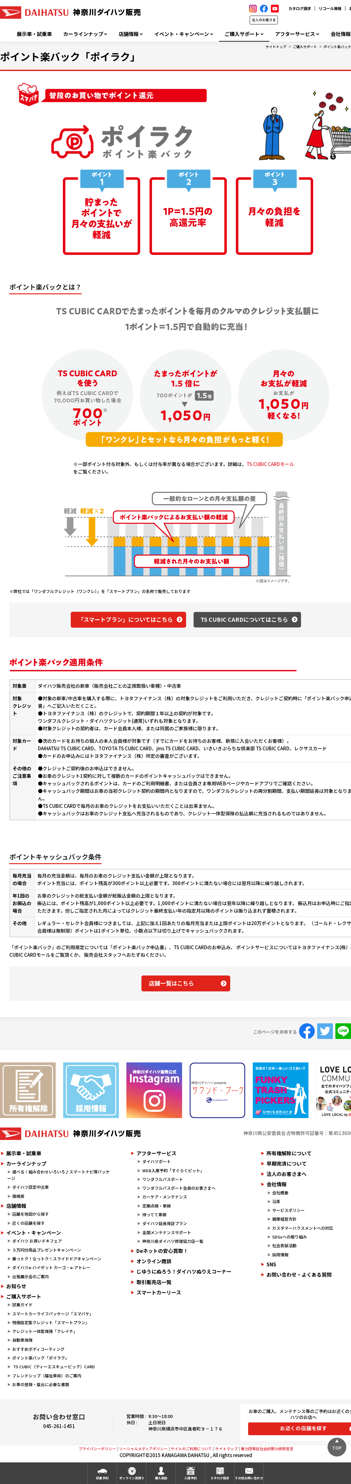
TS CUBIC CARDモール (270, 464)
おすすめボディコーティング (38, 1349)
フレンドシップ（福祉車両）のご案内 (46, 1376)
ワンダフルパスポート (162, 1179)
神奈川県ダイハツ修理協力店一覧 (172, 1241)
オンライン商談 (153, 1261)
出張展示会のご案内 (30, 1276)
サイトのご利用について (191, 1448)
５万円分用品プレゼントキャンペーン (46, 1250)
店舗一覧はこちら (171, 983)
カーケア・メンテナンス (164, 1197)
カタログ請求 (299, 8)
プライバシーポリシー (97, 1448)
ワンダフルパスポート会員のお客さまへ (179, 1188)
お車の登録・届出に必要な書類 (40, 1384)
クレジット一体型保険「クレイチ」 (44, 1331)
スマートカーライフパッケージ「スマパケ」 (53, 1314)
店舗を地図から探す (30, 1214)
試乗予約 (102, 1478)
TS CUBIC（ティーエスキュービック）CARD (53, 1367)
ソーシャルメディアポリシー (143, 1448)
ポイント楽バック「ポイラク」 (40, 1358)
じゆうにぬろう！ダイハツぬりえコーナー (183, 1271)
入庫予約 (190, 1478)
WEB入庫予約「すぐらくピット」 (173, 1170)
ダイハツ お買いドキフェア (37, 1241)
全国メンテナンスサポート (166, 1232)
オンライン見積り (131, 1478)
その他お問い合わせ (249, 1478)
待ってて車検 (154, 1215)
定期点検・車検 (156, 1206)
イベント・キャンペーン (181, 34)
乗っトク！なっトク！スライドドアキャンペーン (56, 1259)
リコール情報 (330, 8)
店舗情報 (129, 34)
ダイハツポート (156, 1161)
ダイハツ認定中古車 (30, 1187)
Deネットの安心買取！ (162, 1250)
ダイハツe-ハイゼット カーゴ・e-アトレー (51, 1267)
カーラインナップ (83, 34)
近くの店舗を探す (28, 1223)
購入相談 (161, 1478)
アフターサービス (295, 34)
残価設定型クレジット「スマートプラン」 (50, 1322)
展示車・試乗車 (34, 34)
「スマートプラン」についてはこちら (125, 619)
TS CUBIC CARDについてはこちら (244, 619)
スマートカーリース (158, 1292)
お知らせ (16, 1286)
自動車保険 (22, 1340)
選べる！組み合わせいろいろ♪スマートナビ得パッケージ (58, 1175)
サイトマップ (226, 1448)
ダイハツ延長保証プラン (164, 1223)
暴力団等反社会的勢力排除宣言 (267, 1448)
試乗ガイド (22, 1305)
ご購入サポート (242, 34)
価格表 (18, 1196)
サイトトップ (276, 46)
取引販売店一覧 (153, 1282)
